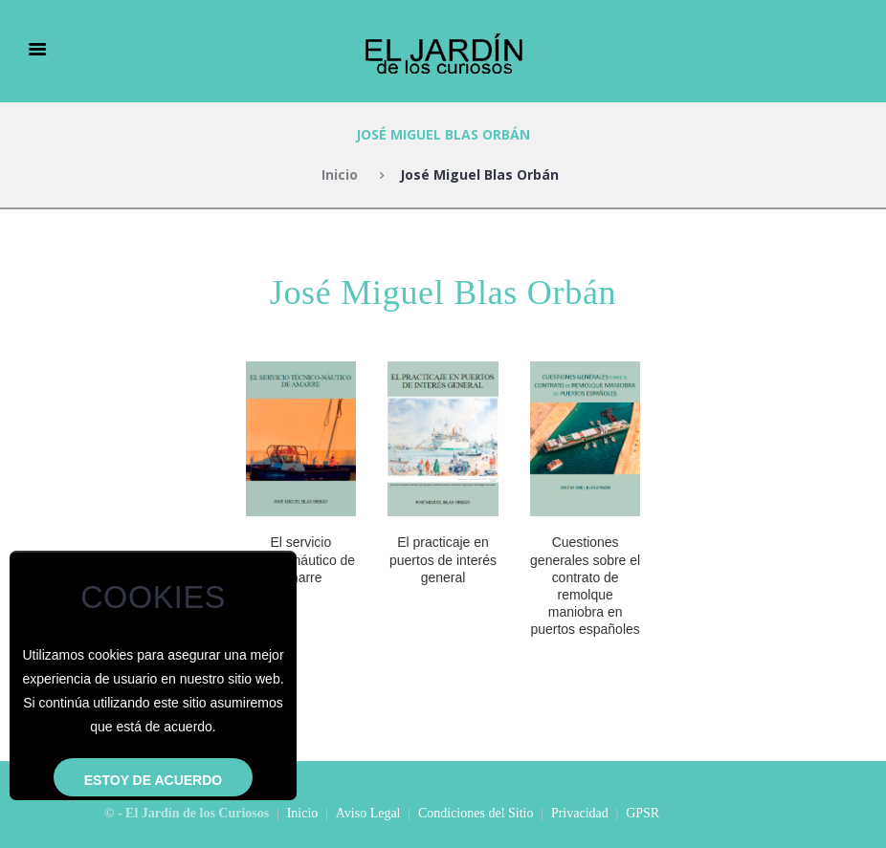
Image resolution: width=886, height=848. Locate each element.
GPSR (642, 813)
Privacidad (580, 813)
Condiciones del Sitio (476, 813)
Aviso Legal (368, 813)
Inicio (339, 174)
